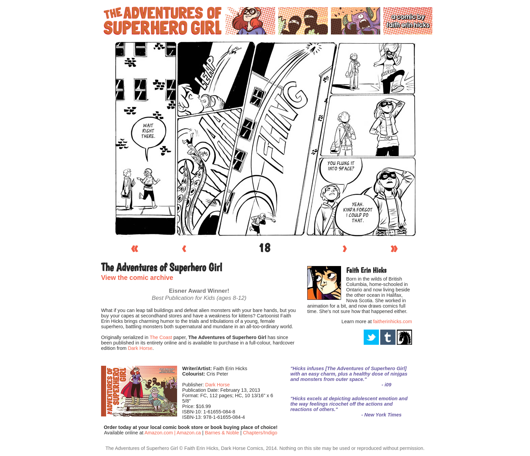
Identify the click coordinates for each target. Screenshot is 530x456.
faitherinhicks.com (392, 321)
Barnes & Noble (222, 432)
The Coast (161, 337)
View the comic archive (137, 277)
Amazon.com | (160, 432)
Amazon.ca (188, 432)
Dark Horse (140, 348)
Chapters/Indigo (260, 432)
